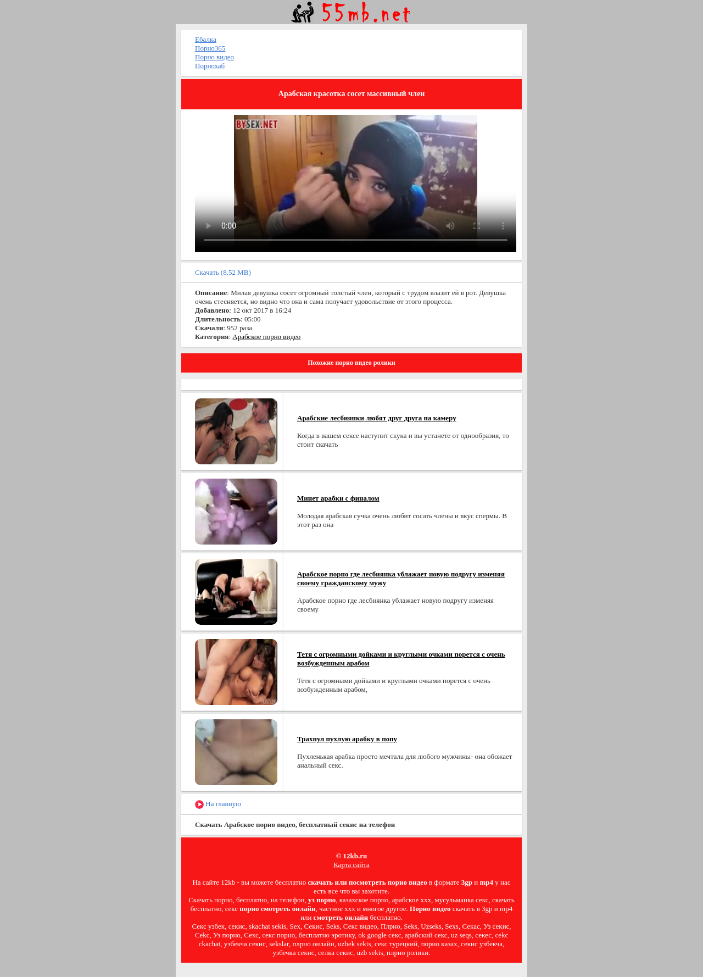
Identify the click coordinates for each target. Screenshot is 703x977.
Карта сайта (351, 865)
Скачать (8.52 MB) (223, 272)
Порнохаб (210, 66)
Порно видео (214, 57)
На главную (218, 804)
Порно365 (210, 48)
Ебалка (205, 39)
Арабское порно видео (266, 336)
